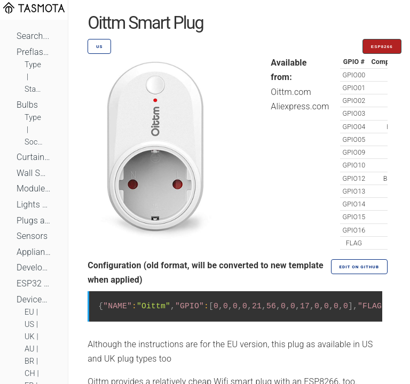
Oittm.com (291, 92)
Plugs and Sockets (34, 220)
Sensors (32, 236)
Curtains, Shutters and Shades (34, 157)
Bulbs (27, 105)
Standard (34, 89)
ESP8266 (382, 46)
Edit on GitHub (359, 267)
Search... (33, 36)
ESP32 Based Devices (34, 283)
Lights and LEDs (34, 204)
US (29, 324)
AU (30, 349)
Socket (34, 142)
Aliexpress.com (300, 106)
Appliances (34, 252)
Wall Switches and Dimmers (34, 173)
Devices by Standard (34, 299)
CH (30, 373)
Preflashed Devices (34, 52)
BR (29, 361)
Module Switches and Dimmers (34, 188)
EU (29, 312)
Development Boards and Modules (34, 267)
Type (33, 64)
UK (30, 336)
